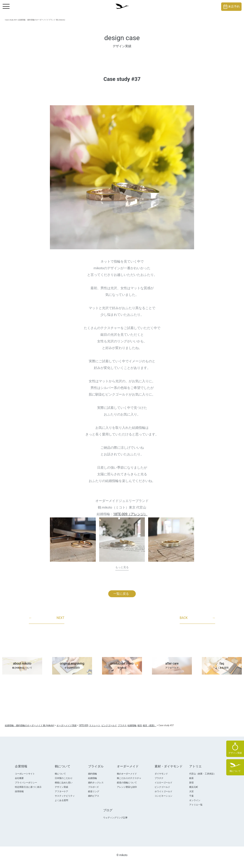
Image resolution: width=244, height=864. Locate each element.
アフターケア (61, 791)
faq (222, 666)
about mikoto (22, 666)
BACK (197, 618)
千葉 (191, 796)
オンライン (194, 800)
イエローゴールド (163, 782)
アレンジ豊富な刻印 (127, 787)
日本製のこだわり (64, 778)
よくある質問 (61, 800)
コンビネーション (163, 796)
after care (172, 666)
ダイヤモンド (161, 773)
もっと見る (122, 567)
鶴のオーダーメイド (127, 773)
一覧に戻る (121, 593)
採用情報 (19, 791)
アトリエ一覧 (196, 805)
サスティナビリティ (65, 796)
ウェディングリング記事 (115, 817)
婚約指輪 (92, 773)
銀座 (191, 778)
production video (122, 666)
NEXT (46, 618)
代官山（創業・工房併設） (202, 773)
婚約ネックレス (96, 782)
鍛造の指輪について (127, 782)
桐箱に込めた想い (64, 782)
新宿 (191, 782)
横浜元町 (193, 787)
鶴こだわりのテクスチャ (129, 778)
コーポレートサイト (25, 773)
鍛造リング (93, 791)
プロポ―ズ (93, 787)
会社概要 (19, 778)
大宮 (191, 791)
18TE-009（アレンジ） (130, 514)
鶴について (60, 773)
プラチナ (159, 778)
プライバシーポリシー (26, 782)
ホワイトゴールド (163, 791)
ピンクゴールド (162, 787)
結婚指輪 (92, 778)
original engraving (72, 666)
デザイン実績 (61, 787)
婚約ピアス (93, 796)
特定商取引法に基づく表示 (28, 787)
